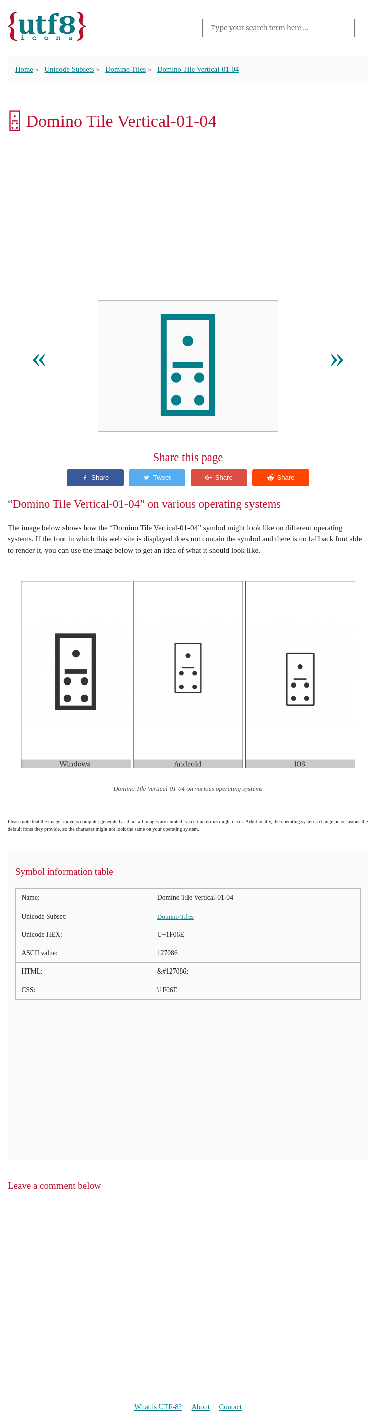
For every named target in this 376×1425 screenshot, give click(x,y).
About (201, 1407)
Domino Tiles (129, 69)
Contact (232, 1407)
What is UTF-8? (156, 1407)
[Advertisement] (188, 218)
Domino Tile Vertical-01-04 (203, 69)
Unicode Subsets (70, 69)
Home (24, 69)
